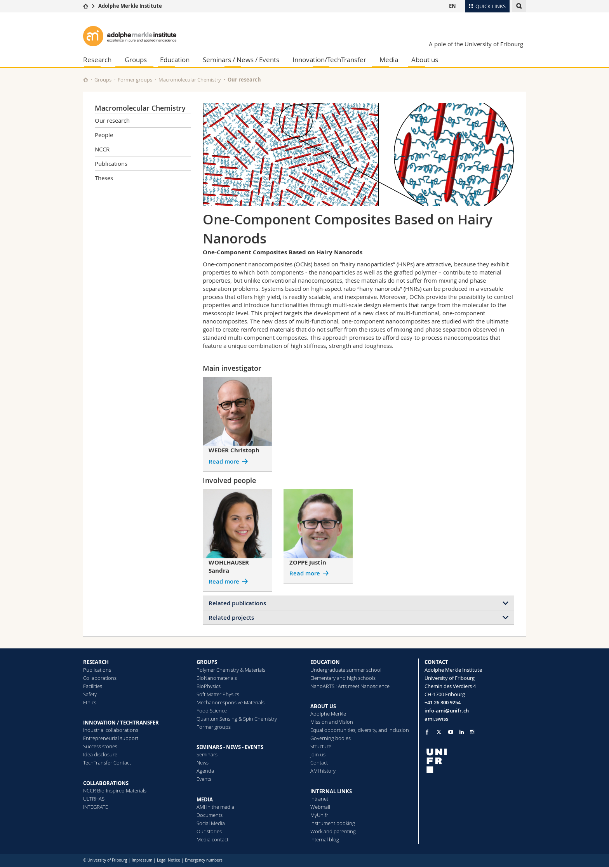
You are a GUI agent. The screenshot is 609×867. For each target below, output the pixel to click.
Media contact (212, 839)
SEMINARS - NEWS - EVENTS (230, 747)
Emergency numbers (204, 860)
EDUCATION (325, 662)
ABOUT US (323, 706)
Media (388, 59)
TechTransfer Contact (107, 762)
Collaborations (100, 677)
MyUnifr (319, 814)
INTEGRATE (95, 806)
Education (175, 59)
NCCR (102, 149)
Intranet (319, 798)
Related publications (237, 603)
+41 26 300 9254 (443, 702)
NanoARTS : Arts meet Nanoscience (350, 686)
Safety (90, 694)
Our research (244, 79)
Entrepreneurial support (110, 738)
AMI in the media (215, 806)
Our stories (209, 831)
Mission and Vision (331, 721)
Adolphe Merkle (328, 713)
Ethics (89, 702)
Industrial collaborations (110, 729)
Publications (111, 163)
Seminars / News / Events (241, 59)
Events (204, 778)
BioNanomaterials (217, 677)
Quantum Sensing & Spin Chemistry (237, 718)
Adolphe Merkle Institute (130, 5)
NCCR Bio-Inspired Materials (114, 790)
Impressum (142, 860)
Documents (210, 814)
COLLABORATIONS (106, 783)
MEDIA (205, 799)
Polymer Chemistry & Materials (231, 669)
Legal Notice (168, 860)
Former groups (135, 79)
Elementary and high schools (343, 677)
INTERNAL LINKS (331, 791)
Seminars (207, 754)
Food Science (212, 710)
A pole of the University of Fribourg (476, 44)
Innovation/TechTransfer (329, 59)
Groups (136, 59)
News (203, 762)
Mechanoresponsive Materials (230, 702)
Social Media (211, 823)
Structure (320, 746)
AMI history (323, 770)
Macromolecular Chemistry (189, 79)
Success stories (100, 746)
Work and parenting (333, 831)
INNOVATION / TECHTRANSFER (121, 722)
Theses (104, 178)
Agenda (205, 770)
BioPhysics (209, 686)
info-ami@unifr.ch (447, 710)
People (104, 135)
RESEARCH (96, 662)
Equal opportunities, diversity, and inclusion (359, 729)
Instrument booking (332, 823)
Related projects (231, 617)
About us (424, 59)
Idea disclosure (100, 754)
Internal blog (324, 839)
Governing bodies (330, 738)
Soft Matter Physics (218, 694)
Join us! (318, 754)
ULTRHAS (93, 798)
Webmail (320, 806)
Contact (319, 762)
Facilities (92, 686)
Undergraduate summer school (345, 669)
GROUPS (207, 662)
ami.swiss (436, 718)
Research (97, 59)
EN (452, 5)
